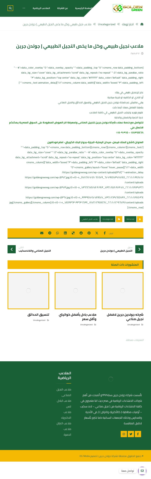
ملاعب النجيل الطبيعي (90, 219)
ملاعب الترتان (64, 423)
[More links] (24, 8)
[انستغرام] (124, 434)
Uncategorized (107, 219)
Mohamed (130, 219)
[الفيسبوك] (138, 434)
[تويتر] (131, 434)
